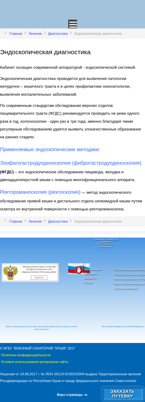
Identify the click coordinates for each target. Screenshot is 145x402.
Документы (90, 278)
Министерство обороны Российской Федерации (123, 326)
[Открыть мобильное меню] (72, 24)
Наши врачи (90, 273)
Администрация (92, 269)
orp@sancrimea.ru (105, 242)
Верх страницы (72, 395)
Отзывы (88, 282)
